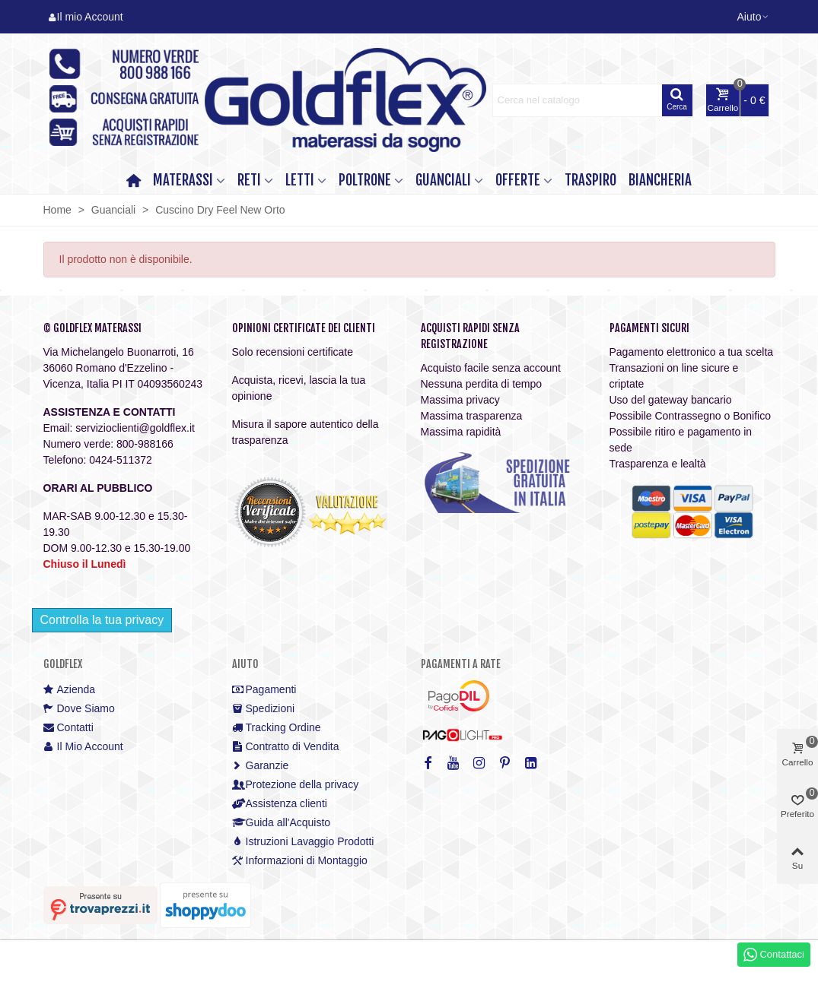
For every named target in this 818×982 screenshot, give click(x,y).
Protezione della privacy (295, 785)
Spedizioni (263, 709)
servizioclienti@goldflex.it (135, 428)
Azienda (69, 690)
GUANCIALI (443, 180)
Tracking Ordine (276, 728)
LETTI (299, 180)
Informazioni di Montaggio (300, 861)
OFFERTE (517, 180)
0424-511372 (120, 460)
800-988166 (144, 444)
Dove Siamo (79, 709)
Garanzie (260, 766)
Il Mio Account (83, 747)
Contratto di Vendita (285, 747)
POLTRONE (365, 180)
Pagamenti (264, 690)
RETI (249, 180)
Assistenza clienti (279, 804)
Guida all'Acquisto (281, 823)
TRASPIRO (590, 180)
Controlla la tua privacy (102, 619)
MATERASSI (183, 180)
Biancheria (660, 180)
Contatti (68, 728)
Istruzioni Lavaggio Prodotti (303, 842)
